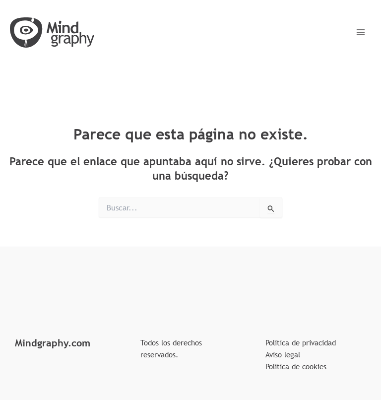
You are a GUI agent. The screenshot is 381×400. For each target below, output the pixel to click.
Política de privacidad (300, 342)
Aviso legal (282, 354)
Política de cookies (295, 366)
